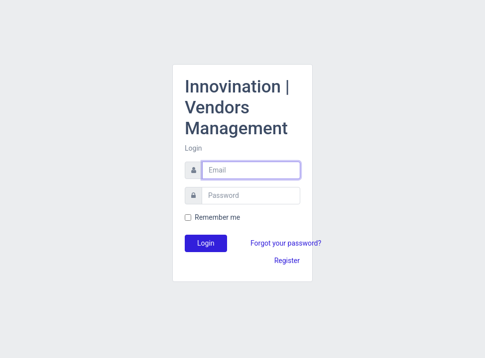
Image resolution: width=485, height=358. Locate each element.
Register (287, 261)
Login (206, 243)
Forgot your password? (285, 243)
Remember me (217, 217)
